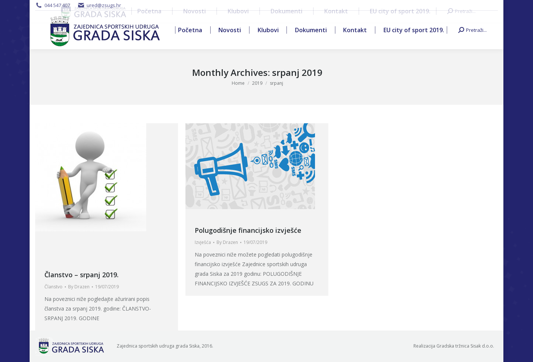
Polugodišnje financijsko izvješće (248, 230)
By (79, 287)
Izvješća (203, 242)
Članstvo (53, 287)
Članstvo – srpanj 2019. (81, 274)
